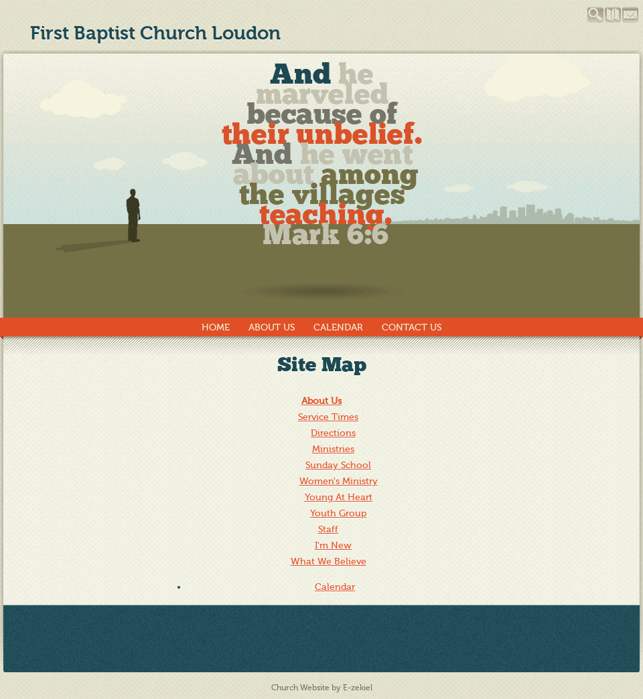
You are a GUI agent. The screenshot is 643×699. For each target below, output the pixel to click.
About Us (271, 327)
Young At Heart (338, 497)
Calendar (338, 327)
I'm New (333, 545)
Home (216, 327)
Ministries (333, 449)
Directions (333, 433)
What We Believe (328, 562)
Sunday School (338, 465)
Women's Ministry (338, 481)
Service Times (328, 417)
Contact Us (411, 327)
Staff (328, 529)
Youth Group (338, 513)
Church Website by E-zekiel (321, 687)
